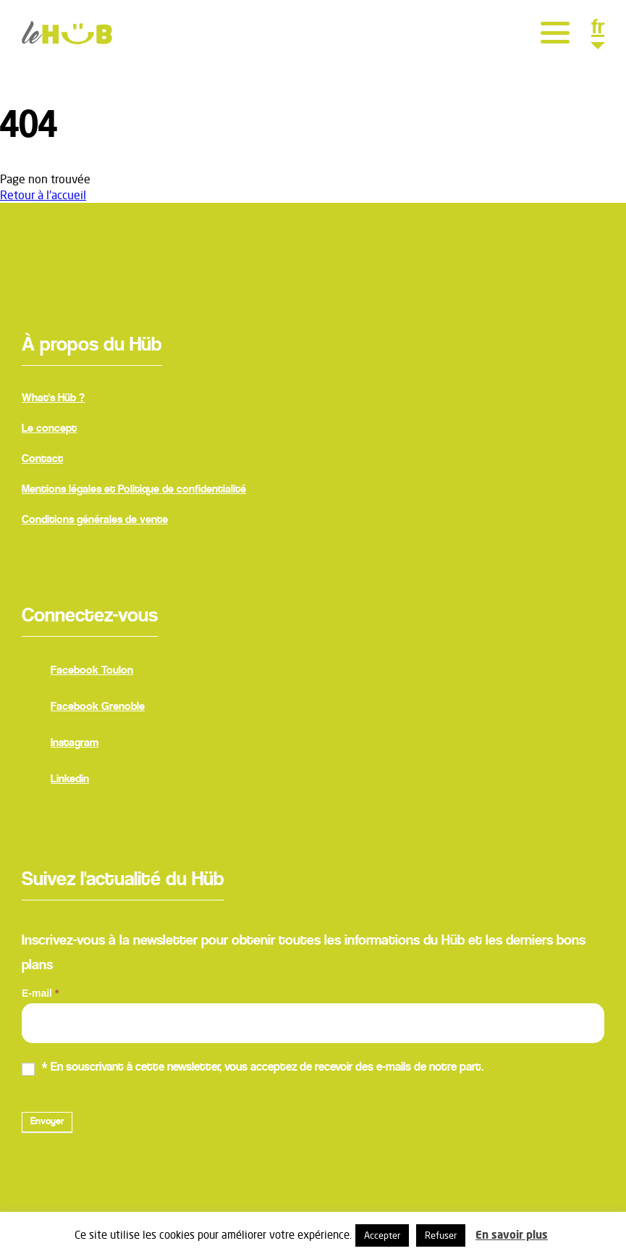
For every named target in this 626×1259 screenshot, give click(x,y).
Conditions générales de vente (95, 520)
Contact (42, 459)
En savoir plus (511, 1235)
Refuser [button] (441, 1235)
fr (597, 29)
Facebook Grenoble (83, 708)
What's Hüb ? (53, 398)
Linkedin (55, 781)
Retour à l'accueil (43, 195)
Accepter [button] (382, 1235)
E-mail (40, 993)
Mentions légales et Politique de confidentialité (134, 489)
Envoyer (47, 1122)
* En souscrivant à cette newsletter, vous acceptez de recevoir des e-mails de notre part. (252, 1068)
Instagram (60, 745)
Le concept (49, 429)
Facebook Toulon (77, 672)
